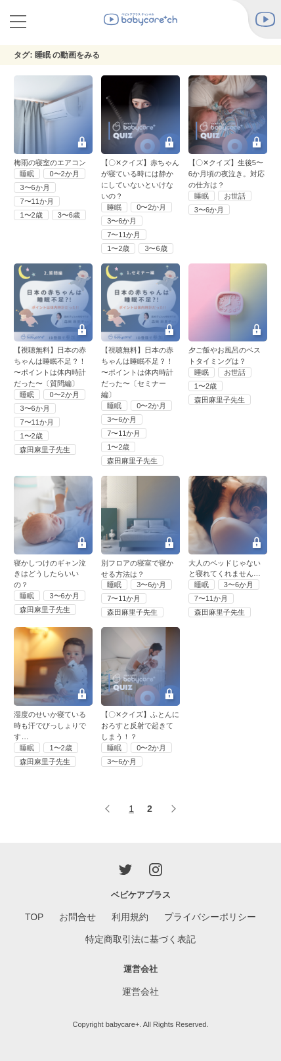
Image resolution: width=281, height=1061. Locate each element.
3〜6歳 (69, 215)
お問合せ (77, 917)
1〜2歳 (31, 215)
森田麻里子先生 (45, 449)
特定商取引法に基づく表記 (140, 939)
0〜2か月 (64, 174)
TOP (34, 917)
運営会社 (140, 991)
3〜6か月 (34, 187)
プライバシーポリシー (210, 917)
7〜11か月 (36, 201)
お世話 (235, 196)
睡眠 (27, 174)
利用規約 (130, 917)
